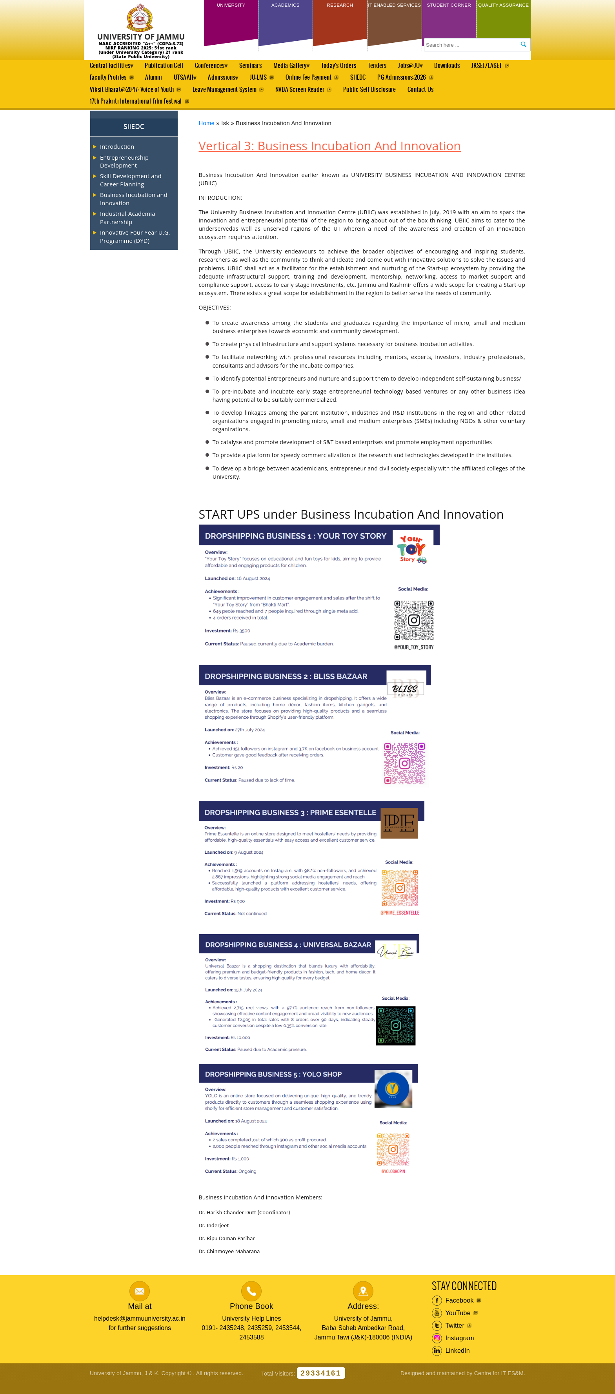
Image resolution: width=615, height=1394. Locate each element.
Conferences (217, 69)
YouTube (451, 1324)
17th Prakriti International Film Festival (136, 111)
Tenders (395, 67)
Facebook (453, 1311)
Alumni (204, 81)
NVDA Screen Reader (301, 96)
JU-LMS (319, 81)
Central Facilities (111, 69)
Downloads (471, 67)
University (231, 7)
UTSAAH (236, 83)
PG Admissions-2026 (466, 81)
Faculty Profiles (158, 81)
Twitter (448, 1336)
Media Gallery (303, 69)
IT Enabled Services (394, 11)
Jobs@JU (429, 69)
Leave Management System (225, 96)
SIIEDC (421, 81)
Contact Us (424, 96)
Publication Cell (169, 67)
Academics (285, 7)
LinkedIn (451, 1361)
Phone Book (251, 1316)
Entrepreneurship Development (124, 172)
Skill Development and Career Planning (131, 190)
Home (207, 134)
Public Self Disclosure (372, 96)
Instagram (453, 1349)
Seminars (261, 67)
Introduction (117, 157)
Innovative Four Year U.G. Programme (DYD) (135, 247)
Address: (363, 1316)
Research (340, 7)
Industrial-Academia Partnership (127, 228)
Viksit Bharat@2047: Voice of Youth (132, 96)
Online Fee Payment (371, 81)
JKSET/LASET (105, 81)
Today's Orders (355, 67)
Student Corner (449, 11)
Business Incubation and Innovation (133, 209)
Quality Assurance (504, 11)
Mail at (139, 1316)
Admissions (280, 83)
